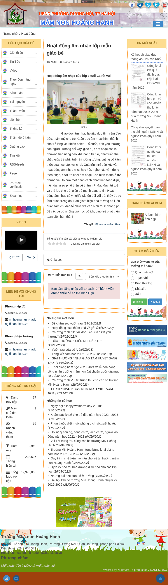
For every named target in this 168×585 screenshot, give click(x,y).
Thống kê (16, 128)
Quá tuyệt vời (142, 272)
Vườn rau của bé (63, 349)
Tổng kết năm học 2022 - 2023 (72, 354)
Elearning (16, 195)
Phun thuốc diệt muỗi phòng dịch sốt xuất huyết (83, 423)
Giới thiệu (16, 52)
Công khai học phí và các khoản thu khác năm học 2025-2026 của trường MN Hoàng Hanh (146, 107)
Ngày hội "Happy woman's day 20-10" (76, 406)
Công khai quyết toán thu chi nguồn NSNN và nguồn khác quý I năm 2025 (147, 134)
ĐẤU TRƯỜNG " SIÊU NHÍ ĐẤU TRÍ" (77, 341)
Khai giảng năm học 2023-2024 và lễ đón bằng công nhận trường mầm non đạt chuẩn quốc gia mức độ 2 (83, 371)
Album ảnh (17, 93)
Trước (14, 257)
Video (14, 70)
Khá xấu (139, 289)
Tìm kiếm (16, 155)
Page (13, 173)
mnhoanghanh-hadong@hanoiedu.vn (36, 552)
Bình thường (141, 283)
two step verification (17, 184)
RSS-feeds (17, 164)
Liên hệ (15, 119)
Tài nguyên (17, 102)
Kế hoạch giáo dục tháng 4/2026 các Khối (146, 57)
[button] (21, 240)
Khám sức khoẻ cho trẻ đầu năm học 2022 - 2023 (84, 414)
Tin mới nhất (146, 43)
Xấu (136, 294)
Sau (31, 257)
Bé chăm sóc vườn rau (67, 323)
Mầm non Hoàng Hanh (108, 224)
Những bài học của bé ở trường (72, 476)
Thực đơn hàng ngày (20, 82)
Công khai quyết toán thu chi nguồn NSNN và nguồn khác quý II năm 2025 (146, 160)
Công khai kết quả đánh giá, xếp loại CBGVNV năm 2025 (146, 76)
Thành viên (17, 110)
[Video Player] (21, 240)
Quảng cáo (17, 146)
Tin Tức (15, 61)
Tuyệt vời (139, 278)
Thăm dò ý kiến (20, 137)
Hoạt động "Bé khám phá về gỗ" (73, 328)
